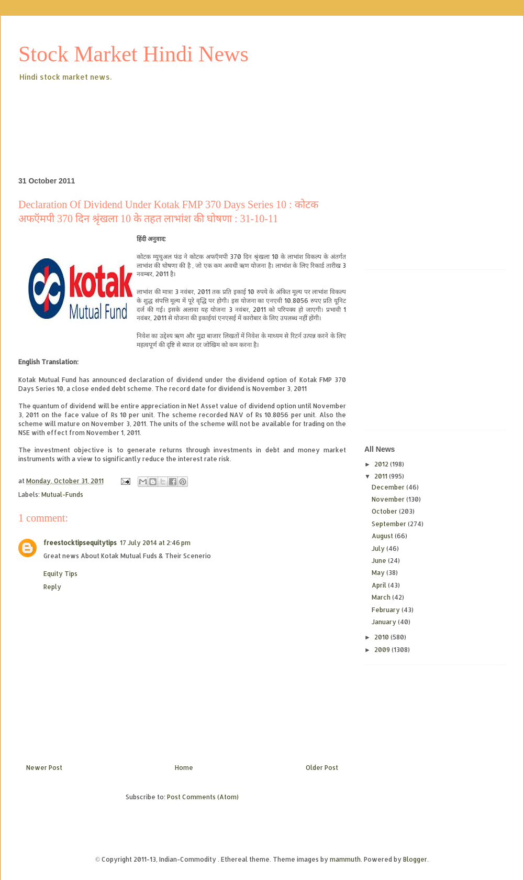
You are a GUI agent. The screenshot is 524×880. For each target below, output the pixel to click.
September (390, 524)
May (379, 573)
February (387, 610)
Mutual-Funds (62, 494)
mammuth (345, 859)
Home (184, 768)
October (385, 511)
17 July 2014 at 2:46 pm (155, 543)
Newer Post (44, 768)
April (380, 585)
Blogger (415, 859)
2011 (381, 476)
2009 (383, 650)
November (389, 499)
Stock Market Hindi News (133, 54)
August (383, 536)
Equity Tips (60, 574)
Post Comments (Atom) (203, 797)
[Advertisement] (208, 112)
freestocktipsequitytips (80, 543)
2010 (382, 637)
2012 (382, 464)
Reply (52, 587)
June (380, 560)
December (389, 487)
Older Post (322, 768)
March (382, 597)
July (379, 548)
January (385, 622)
